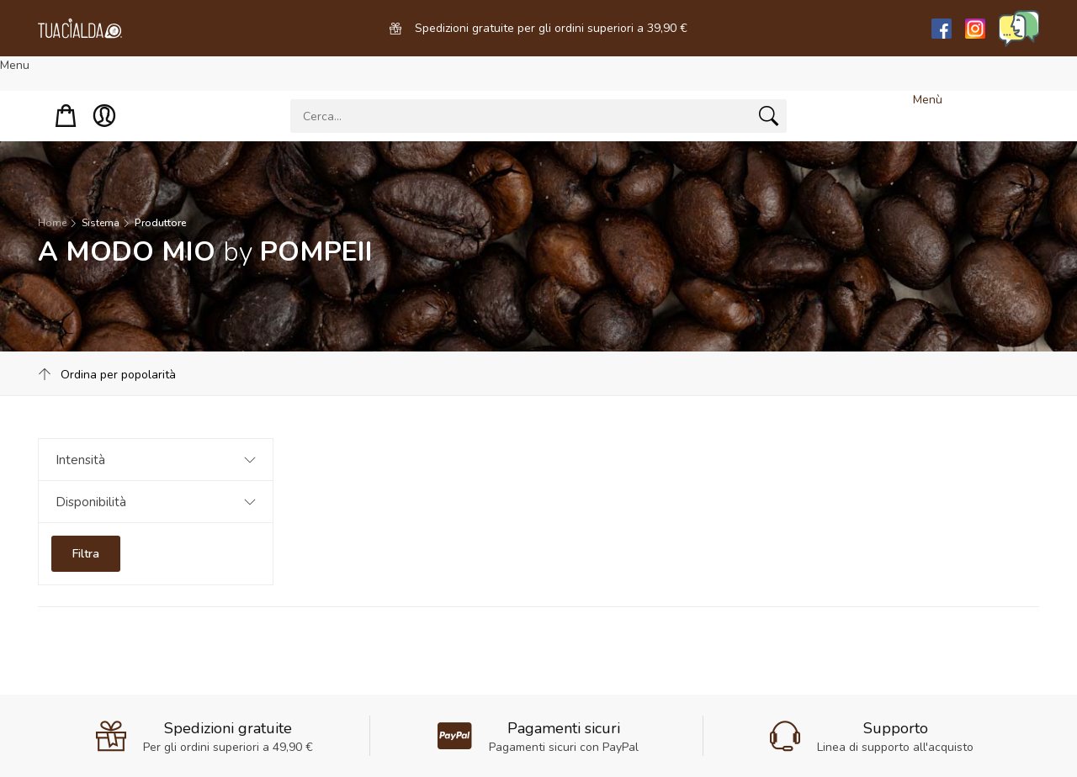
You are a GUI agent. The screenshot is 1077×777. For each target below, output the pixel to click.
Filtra (85, 554)
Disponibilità (91, 502)
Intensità (80, 460)
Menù (927, 100)
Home (52, 223)
